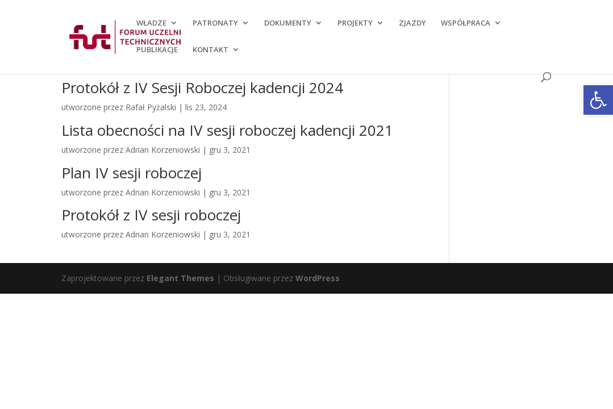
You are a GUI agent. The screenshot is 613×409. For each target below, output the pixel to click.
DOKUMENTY (287, 23)
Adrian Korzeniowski (163, 149)
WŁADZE (151, 23)
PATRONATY (215, 23)
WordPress (317, 278)
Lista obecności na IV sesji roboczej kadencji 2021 (227, 130)
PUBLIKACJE (157, 50)
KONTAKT (210, 50)
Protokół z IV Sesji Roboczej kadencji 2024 (202, 87)
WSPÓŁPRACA (465, 23)
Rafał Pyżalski (151, 107)
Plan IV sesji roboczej (131, 172)
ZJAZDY (412, 23)
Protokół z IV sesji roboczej (151, 214)
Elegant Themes (180, 278)
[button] (598, 100)
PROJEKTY (355, 23)
